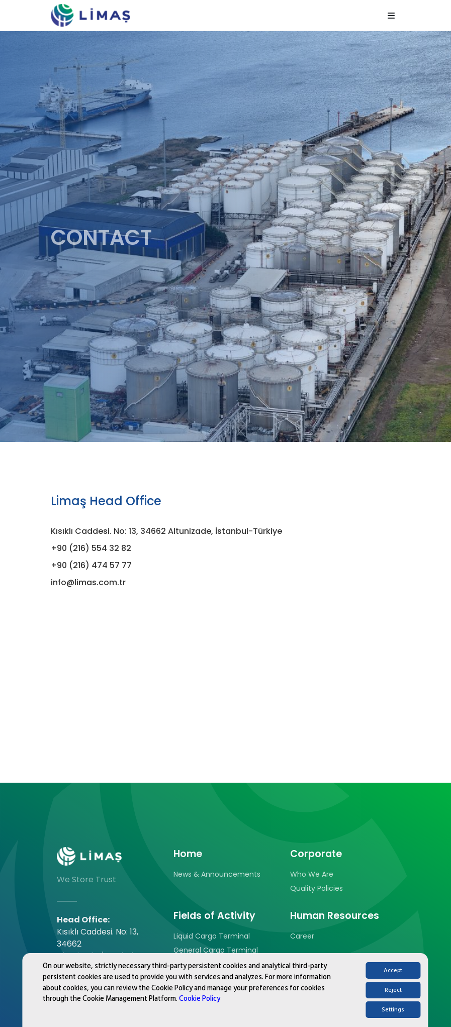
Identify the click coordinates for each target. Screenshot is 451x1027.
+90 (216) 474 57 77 (91, 565)
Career (302, 936)
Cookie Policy (199, 1007)
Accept (393, 979)
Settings (393, 1018)
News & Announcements (216, 874)
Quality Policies (316, 888)
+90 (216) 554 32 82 (91, 548)
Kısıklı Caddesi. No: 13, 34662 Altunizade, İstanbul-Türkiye (166, 531)
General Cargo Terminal (215, 950)
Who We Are (311, 874)
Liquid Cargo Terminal (211, 936)
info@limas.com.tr (88, 582)
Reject (393, 998)
